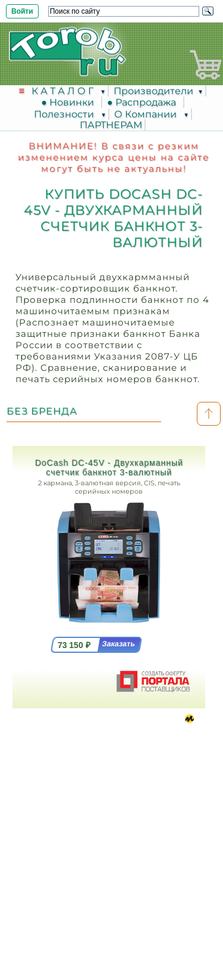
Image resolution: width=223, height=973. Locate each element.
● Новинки (70, 102)
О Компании (146, 114)
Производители (153, 91)
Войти (22, 11)
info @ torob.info (76, 836)
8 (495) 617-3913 (83, 791)
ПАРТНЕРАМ (111, 125)
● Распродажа (144, 102)
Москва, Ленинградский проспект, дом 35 (87, 769)
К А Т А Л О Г (64, 91)
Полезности (65, 114)
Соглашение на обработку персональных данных (111, 871)
